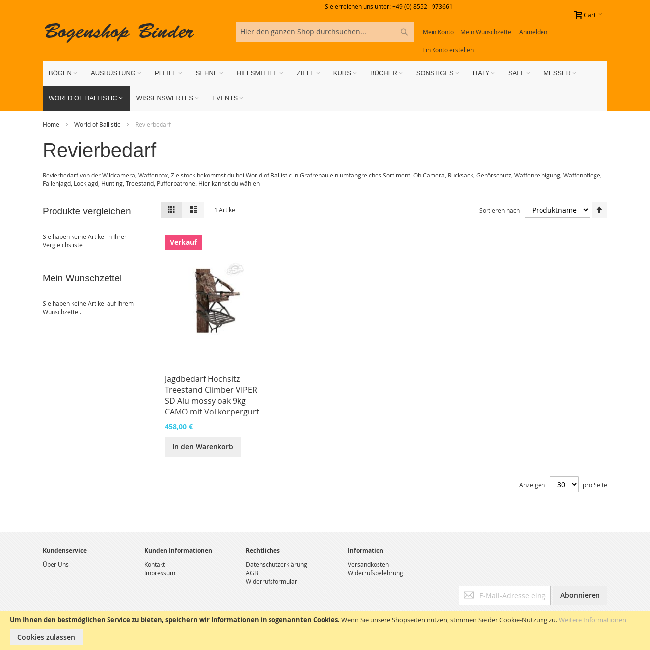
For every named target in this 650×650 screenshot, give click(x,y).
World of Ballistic (98, 124)
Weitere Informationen (592, 619)
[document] (325, 630)
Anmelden (533, 32)
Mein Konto (438, 32)
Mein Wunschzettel (486, 32)
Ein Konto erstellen (448, 50)
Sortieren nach (499, 210)
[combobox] (325, 32)
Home (52, 124)
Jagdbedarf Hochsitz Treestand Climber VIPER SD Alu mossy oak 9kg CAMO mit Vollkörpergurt (212, 395)
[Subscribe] (580, 595)
